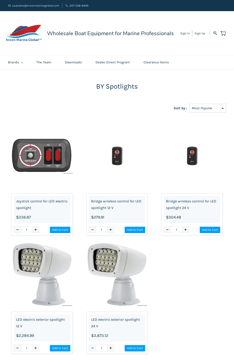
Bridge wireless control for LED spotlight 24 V (191, 202)
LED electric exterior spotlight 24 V (115, 320)
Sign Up (200, 32)
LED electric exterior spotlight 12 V (40, 320)
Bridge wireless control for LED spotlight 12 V (116, 202)
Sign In (185, 32)
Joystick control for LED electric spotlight (42, 202)
